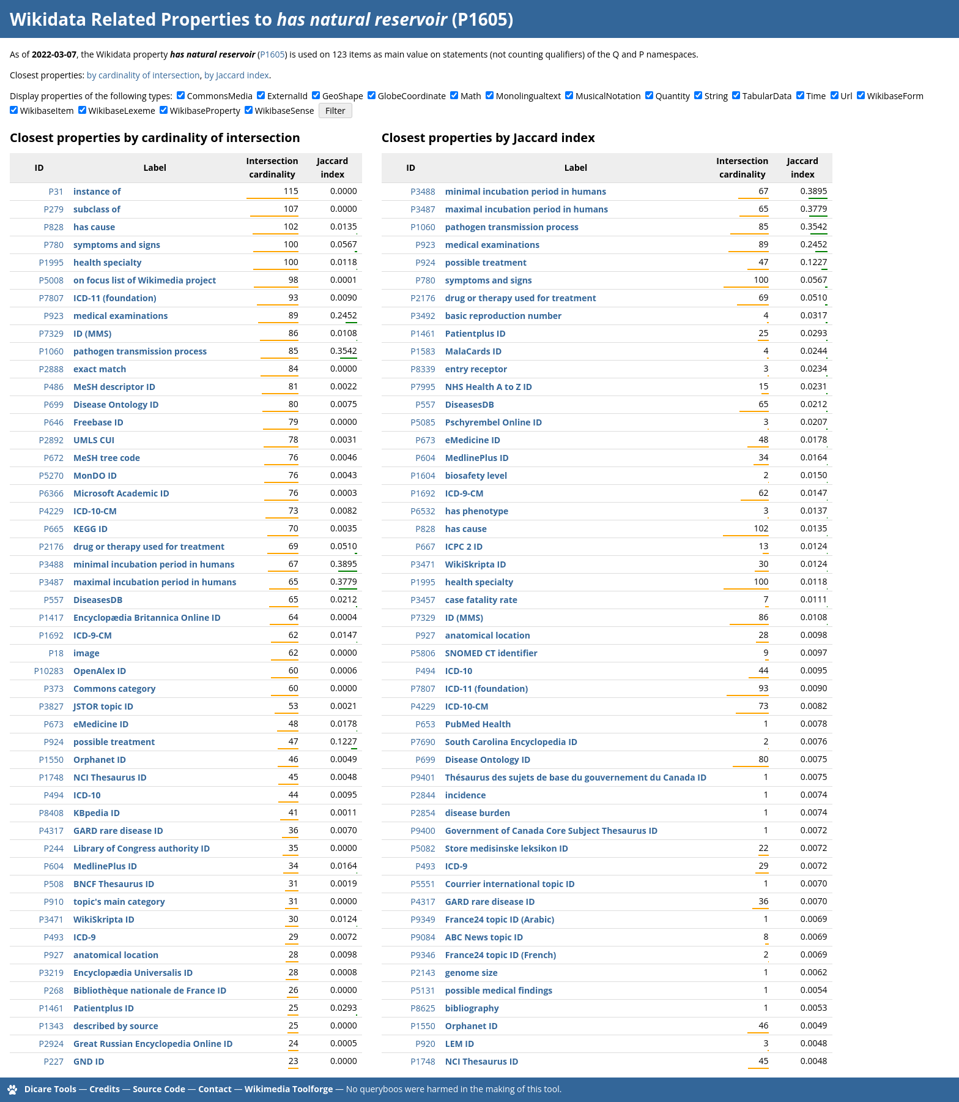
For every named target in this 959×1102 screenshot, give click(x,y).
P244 (54, 848)
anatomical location (115, 955)
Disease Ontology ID (116, 404)
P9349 (422, 919)
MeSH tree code (106, 457)
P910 (54, 901)
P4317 (51, 830)
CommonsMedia (220, 96)
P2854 (422, 813)
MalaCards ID (473, 351)
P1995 (51, 262)
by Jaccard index (236, 75)
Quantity (673, 96)
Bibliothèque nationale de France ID (149, 990)
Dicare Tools (50, 1089)
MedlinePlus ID (105, 866)
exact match (99, 369)
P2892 (51, 440)
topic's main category (119, 901)
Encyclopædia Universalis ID (133, 972)
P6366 (51, 493)
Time (816, 96)
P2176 (51, 546)
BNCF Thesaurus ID (113, 884)
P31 (56, 191)
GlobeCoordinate (412, 96)
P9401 (422, 777)
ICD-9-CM (92, 635)
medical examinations (120, 315)
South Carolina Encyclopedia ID (511, 742)
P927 (54, 955)
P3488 (51, 564)
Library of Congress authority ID (141, 848)
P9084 (422, 937)
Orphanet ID (99, 759)
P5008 (51, 280)
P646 (54, 422)
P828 (54, 227)
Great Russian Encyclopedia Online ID (153, 1043)
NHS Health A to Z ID (489, 386)
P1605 (272, 54)
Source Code (159, 1089)
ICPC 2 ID (464, 546)
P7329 (51, 333)
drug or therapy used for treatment (148, 546)
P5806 (422, 653)
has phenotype (477, 511)
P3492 (422, 315)
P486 (54, 386)
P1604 (422, 475)
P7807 (51, 298)
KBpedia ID (96, 813)
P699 (54, 404)
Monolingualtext (528, 96)
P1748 (51, 777)
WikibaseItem (47, 110)
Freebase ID (98, 422)
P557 (54, 599)
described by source (115, 1026)
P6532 (422, 511)
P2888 (51, 369)
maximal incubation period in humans (155, 582)
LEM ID (460, 1043)
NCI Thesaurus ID (110, 777)
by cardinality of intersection (143, 75)
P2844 (422, 795)
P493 (54, 937)
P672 (54, 457)
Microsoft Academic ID (121, 493)
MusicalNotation (608, 96)
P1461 (51, 1008)
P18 (56, 653)
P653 (425, 724)
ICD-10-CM (95, 511)
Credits (104, 1089)
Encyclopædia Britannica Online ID (147, 617)
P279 (54, 209)
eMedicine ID (100, 724)
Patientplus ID (103, 1008)
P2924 (51, 1043)
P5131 (422, 990)
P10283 (49, 671)
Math (471, 96)
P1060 (51, 351)
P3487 (51, 582)
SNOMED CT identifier (491, 653)
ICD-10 (86, 795)
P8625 (422, 1008)
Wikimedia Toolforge (289, 1089)
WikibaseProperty (205, 110)
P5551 (422, 884)
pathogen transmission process (140, 351)
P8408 (51, 813)
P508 (54, 884)
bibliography (472, 1008)
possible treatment (114, 742)
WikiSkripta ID (104, 919)
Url (846, 96)
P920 (425, 1043)
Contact (215, 1089)
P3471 (51, 919)
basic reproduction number (503, 315)
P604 (54, 866)
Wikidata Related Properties (130, 19)
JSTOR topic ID (103, 706)
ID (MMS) (92, 333)
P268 (54, 990)
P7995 (422, 386)
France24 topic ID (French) (501, 955)
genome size (471, 972)
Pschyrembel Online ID (493, 422)
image (86, 653)
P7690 (422, 742)
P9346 (422, 955)
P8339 (422, 369)
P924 (54, 742)
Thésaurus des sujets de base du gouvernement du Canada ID (576, 777)
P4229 (51, 511)
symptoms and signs (116, 244)
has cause (94, 227)
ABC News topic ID (484, 937)
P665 (54, 528)
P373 (54, 688)
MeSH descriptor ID (114, 386)
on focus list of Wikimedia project (144, 280)
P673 (54, 724)
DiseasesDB (97, 599)
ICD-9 (84, 937)
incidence (465, 795)
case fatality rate (481, 599)
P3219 (51, 972)
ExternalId (287, 96)
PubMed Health (478, 724)
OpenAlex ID (99, 671)
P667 (425, 546)
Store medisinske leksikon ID (507, 848)
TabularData (766, 96)
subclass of (96, 209)
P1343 (51, 1026)
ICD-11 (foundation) (115, 298)
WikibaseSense (284, 110)
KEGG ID (90, 528)
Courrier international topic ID (510, 884)
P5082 (422, 848)
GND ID (89, 1061)
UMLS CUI (93, 440)
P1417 (51, 617)
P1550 (51, 759)
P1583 (422, 351)
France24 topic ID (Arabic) (499, 919)
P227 (54, 1061)
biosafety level (476, 475)
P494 (54, 795)
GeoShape (342, 96)
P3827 (51, 706)
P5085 (422, 422)
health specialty (107, 262)
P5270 (51, 475)
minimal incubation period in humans (153, 564)
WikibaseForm (895, 96)
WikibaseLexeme (122, 110)
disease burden (477, 813)
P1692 (51, 635)
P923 (54, 315)
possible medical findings (499, 990)
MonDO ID (95, 475)
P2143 (422, 972)
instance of (96, 191)
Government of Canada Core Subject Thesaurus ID (551, 830)
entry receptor (476, 369)
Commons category (114, 688)
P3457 (422, 599)
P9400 (422, 830)
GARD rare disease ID (118, 830)
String (716, 96)
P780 (54, 244)
